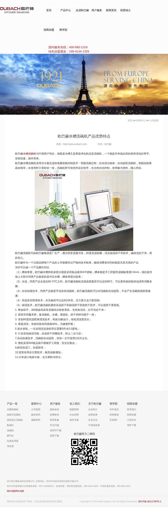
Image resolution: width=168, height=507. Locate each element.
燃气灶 (10, 435)
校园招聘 (74, 409)
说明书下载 (55, 430)
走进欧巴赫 (82, 10)
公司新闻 (154, 120)
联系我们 (131, 409)
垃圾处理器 (12, 441)
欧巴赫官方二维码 (84, 434)
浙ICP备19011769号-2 (149, 501)
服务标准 (54, 409)
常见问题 (54, 425)
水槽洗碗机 (29, 153)
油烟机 (10, 430)
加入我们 (75, 403)
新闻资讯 (111, 10)
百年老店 (114, 409)
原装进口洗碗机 (15, 420)
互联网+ (114, 420)
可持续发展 (94, 425)
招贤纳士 (125, 10)
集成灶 (10, 425)
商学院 (63, 29)
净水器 (10, 446)
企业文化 (92, 420)
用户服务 (97, 10)
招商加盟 (49, 29)
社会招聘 (74, 414)
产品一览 (12, 403)
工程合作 (131, 420)
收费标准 (54, 414)
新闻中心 (141, 120)
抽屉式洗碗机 (14, 414)
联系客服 (54, 420)
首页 (49, 10)
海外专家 (74, 420)
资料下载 (131, 425)
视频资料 (35, 420)
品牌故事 (92, 414)
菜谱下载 (54, 435)
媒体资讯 (35, 414)
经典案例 (114, 414)
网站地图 (11, 491)
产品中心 (65, 10)
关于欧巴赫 (94, 403)
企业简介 (92, 409)
